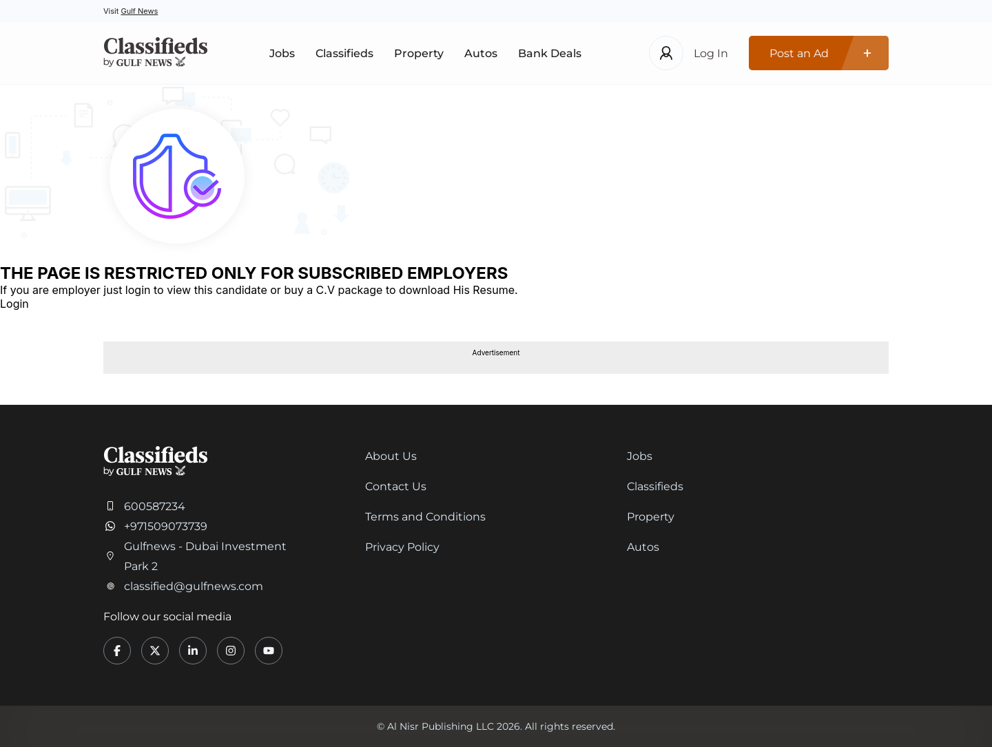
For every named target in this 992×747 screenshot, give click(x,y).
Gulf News (139, 11)
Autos (480, 53)
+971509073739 (165, 526)
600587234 (154, 506)
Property (419, 53)
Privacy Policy (402, 547)
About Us (391, 456)
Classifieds (344, 53)
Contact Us (395, 486)
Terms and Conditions (425, 516)
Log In (711, 53)
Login (14, 304)
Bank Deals (549, 53)
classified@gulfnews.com (193, 586)
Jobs (282, 53)
